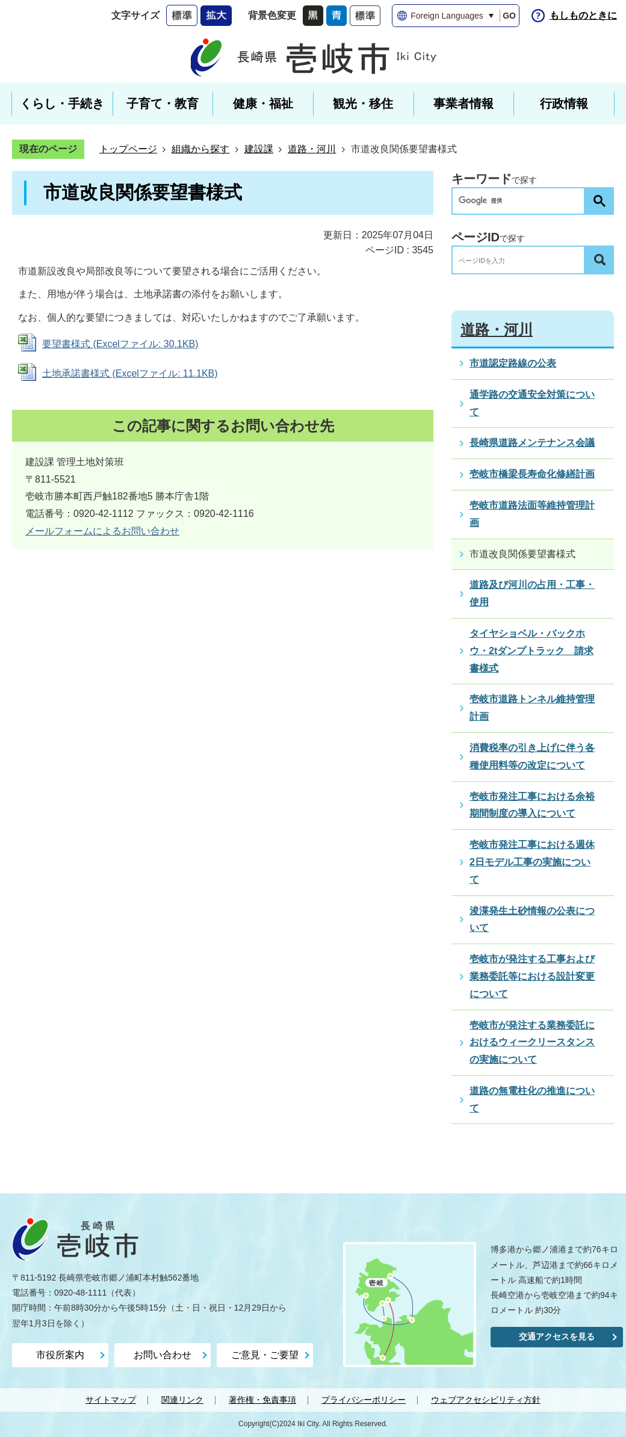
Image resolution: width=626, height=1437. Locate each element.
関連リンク (182, 1400)
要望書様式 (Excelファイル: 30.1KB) (120, 344)
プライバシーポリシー (363, 1400)
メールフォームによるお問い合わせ (102, 531)
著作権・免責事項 (262, 1400)
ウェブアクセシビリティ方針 (486, 1400)
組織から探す (200, 149)
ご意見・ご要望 (265, 1355)
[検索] (521, 201)
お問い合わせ (162, 1355)
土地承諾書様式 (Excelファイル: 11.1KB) (130, 373)
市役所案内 (60, 1355)
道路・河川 (312, 149)
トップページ (128, 149)
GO (509, 15)
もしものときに (583, 15)
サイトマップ (110, 1400)
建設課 (258, 149)
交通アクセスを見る (557, 1336)
